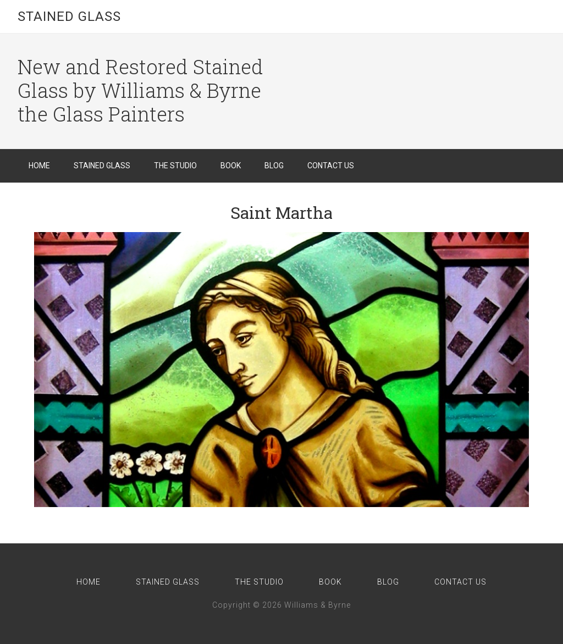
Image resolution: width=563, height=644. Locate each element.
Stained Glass (69, 16)
